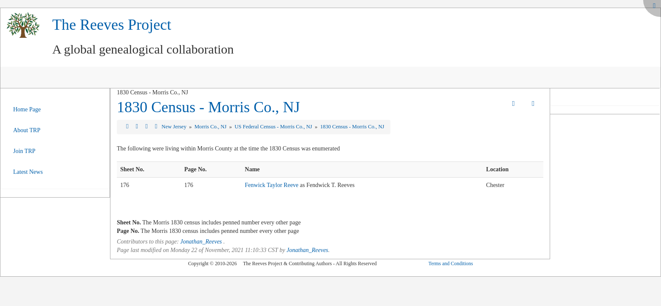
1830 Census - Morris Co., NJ (208, 107)
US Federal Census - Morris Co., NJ (274, 127)
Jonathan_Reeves (201, 241)
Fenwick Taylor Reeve (271, 185)
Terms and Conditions (450, 263)
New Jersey (174, 127)
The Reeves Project (111, 24)
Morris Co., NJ (211, 127)
